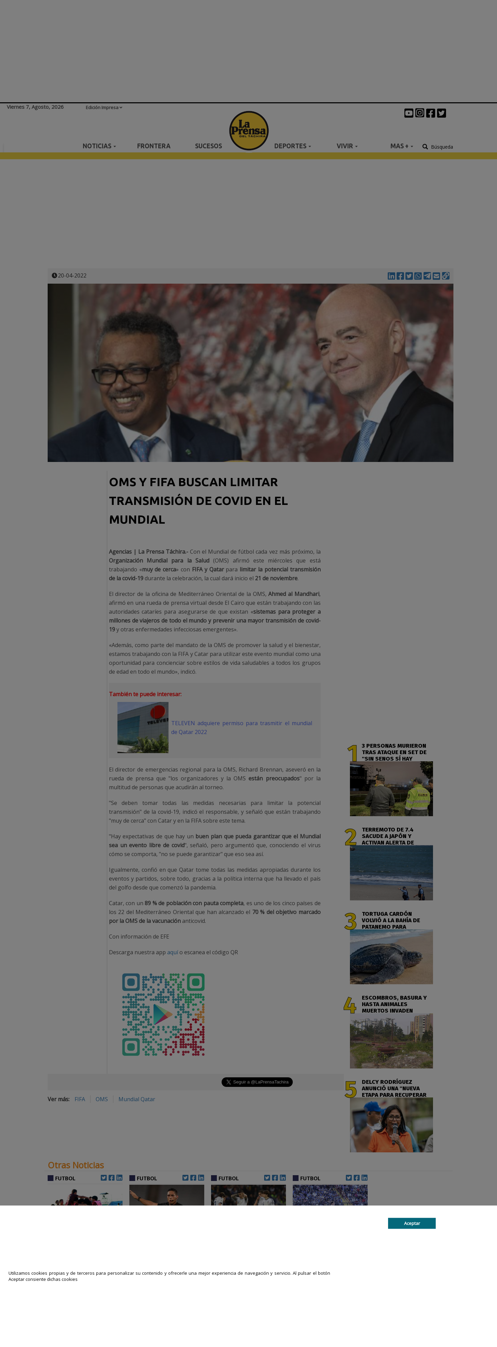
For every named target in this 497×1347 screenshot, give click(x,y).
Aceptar (412, 1223)
